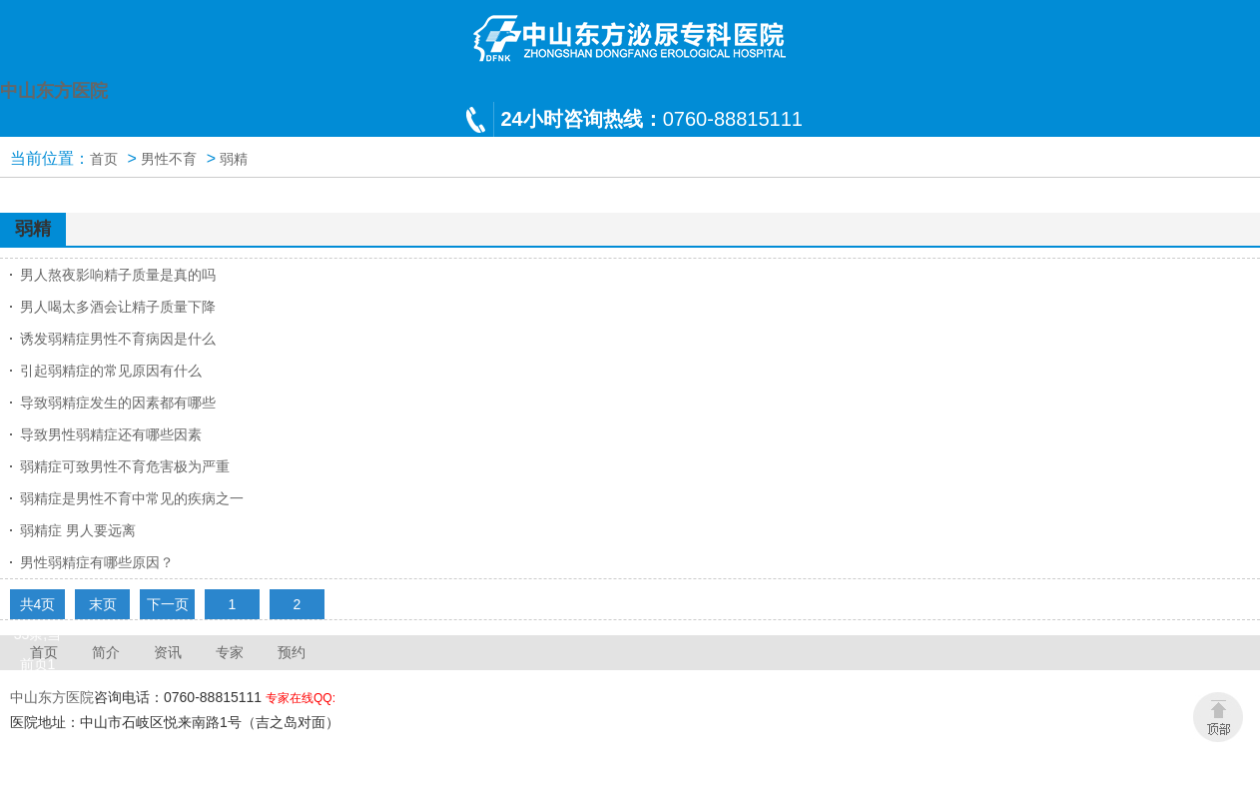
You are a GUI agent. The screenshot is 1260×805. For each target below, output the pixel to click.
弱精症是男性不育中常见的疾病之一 (132, 498)
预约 (292, 652)
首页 (104, 159)
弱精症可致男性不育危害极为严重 (125, 466)
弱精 (234, 159)
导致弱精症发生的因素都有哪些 (118, 402)
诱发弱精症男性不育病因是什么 (118, 339)
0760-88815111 (652, 119)
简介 (106, 652)
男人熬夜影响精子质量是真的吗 (118, 275)
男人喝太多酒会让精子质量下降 (118, 307)
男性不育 (169, 159)
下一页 (168, 604)
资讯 (168, 652)
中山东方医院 (52, 697)
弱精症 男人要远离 (78, 530)
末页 (103, 604)
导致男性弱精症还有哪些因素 (111, 434)
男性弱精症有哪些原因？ (97, 562)
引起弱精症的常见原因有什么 (111, 371)
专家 (230, 652)
